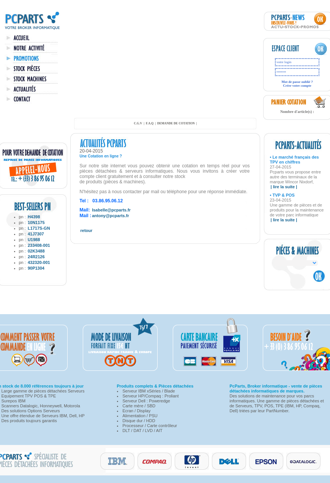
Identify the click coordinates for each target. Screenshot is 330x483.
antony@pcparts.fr (110, 215)
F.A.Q (149, 123)
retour (87, 230)
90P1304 (36, 268)
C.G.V (138, 123)
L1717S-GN (39, 228)
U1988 (34, 239)
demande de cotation (176, 123)
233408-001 (39, 245)
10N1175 (36, 222)
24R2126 (36, 256)
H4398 (34, 216)
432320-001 (39, 262)
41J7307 (36, 234)
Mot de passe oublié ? (297, 82)
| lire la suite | (284, 186)
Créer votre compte (297, 85)
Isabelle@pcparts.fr (111, 210)
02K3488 (36, 251)
